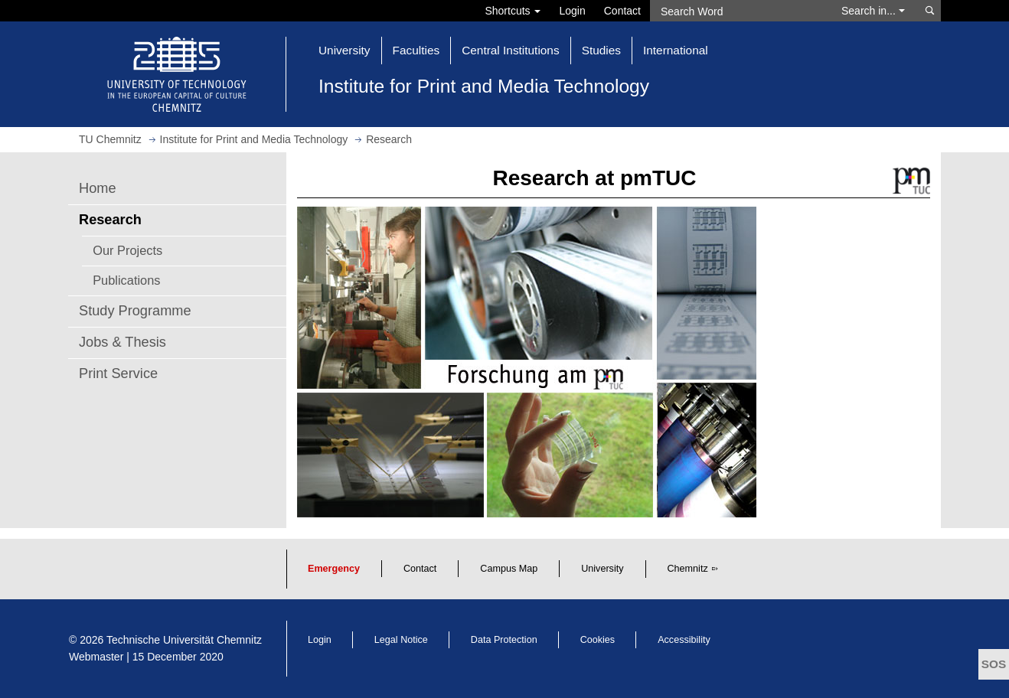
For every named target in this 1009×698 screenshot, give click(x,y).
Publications (126, 280)
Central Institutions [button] (510, 50)
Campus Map (508, 568)
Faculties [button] (416, 50)
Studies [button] (601, 50)
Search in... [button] (873, 11)
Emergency (334, 568)
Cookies (598, 639)
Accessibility (684, 639)
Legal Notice (401, 639)
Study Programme (135, 310)
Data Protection (504, 639)
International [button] (675, 50)
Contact (622, 11)
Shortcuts (512, 11)
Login (572, 11)
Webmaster (96, 657)
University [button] (344, 50)
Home (97, 188)
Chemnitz (688, 568)
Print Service (118, 373)
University (602, 568)
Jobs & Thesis (122, 342)
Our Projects (127, 250)
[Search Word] (738, 10)
